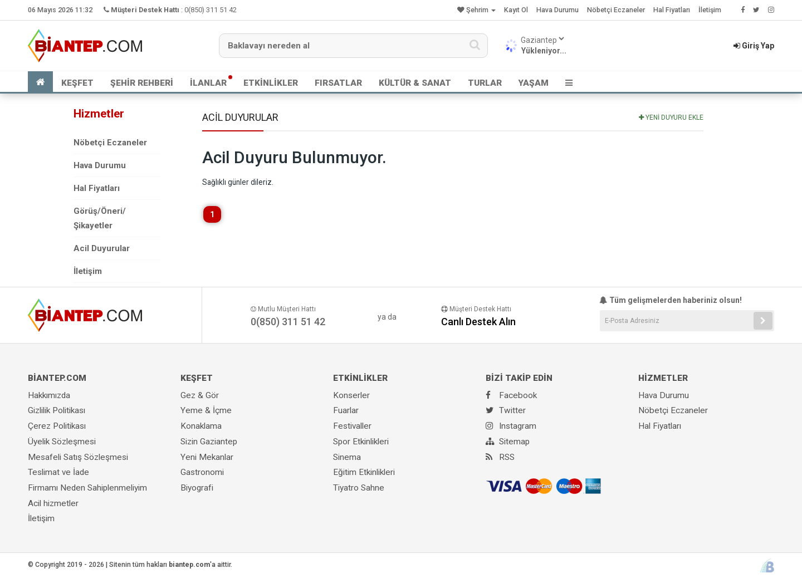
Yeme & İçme (206, 410)
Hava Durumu (557, 10)
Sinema (347, 457)
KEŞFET (77, 83)
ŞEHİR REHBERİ (141, 83)
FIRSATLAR (338, 83)
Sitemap (508, 442)
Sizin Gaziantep (208, 442)
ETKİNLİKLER (270, 83)
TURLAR (485, 83)
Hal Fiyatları (671, 10)
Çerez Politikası (57, 426)
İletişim (709, 10)
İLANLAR (208, 83)
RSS (500, 457)
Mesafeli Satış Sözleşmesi (78, 457)
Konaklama (201, 426)
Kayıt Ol (516, 10)
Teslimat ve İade (58, 472)
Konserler (351, 395)
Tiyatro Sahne (358, 488)
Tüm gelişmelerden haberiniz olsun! (671, 300)
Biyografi (196, 488)
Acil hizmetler (53, 503)
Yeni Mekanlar (206, 457)
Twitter (506, 410)
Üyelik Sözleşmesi (62, 442)
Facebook (511, 395)
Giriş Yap (753, 45)
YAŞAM (534, 83)
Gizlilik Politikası (56, 410)
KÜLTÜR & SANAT (415, 83)
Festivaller (352, 426)
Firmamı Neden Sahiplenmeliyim (87, 488)
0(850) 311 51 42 (210, 10)
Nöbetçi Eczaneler (616, 10)
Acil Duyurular (102, 248)
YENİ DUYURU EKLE (671, 117)
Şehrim (476, 10)
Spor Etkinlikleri (361, 442)
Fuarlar (346, 410)
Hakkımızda (49, 395)
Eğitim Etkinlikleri (364, 472)
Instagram (511, 426)
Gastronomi (202, 472)
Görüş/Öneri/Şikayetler (100, 218)
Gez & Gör (199, 395)
